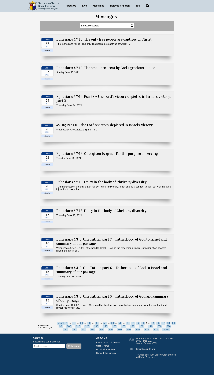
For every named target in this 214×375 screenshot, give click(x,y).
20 (81, 323)
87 (163, 323)
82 (138, 323)
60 (112, 323)
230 (74, 329)
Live (84, 5)
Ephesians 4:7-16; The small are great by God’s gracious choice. (106, 68)
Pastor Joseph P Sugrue (108, 342)
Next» (166, 329)
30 (89, 323)
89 (173, 323)
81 (133, 323)
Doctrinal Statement (105, 349)
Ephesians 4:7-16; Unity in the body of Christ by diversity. (101, 182)
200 (160, 326)
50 (104, 323)
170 (132, 326)
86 (158, 323)
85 (153, 323)
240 (83, 329)
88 (168, 323)
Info (138, 5)
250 (93, 329)
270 (111, 329)
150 (114, 326)
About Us (71, 5)
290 (129, 329)
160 (123, 326)
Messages (98, 5)
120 (87, 326)
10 (74, 323)
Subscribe (74, 346)
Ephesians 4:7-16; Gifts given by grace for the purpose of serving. (107, 153)
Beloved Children (120, 5)
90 (60, 326)
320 (156, 329)
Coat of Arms (102, 346)
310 (147, 329)
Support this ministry (106, 353)
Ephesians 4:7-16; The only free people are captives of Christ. (104, 39)
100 (69, 326)
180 (141, 326)
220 (65, 329)
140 (105, 326)
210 (169, 326)
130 (96, 326)
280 (120, 329)
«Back (61, 323)
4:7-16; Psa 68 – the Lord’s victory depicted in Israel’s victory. (104, 125)
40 (97, 323)
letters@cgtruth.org (145, 349)
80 (128, 323)
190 (150, 326)
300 (138, 329)
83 (143, 323)
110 (78, 326)
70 (120, 323)
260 (102, 329)
